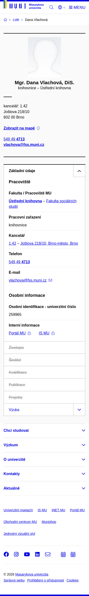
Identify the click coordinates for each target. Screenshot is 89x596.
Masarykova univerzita (31, 574)
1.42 (12, 243)
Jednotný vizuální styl (19, 534)
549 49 (14, 139)
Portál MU (20, 333)
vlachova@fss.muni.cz (24, 145)
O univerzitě (14, 459)
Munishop (49, 522)
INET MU (58, 510)
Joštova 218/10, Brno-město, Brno (49, 243)
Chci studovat (16, 430)
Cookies (73, 580)
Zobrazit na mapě (22, 128)
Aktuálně (12, 488)
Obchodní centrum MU (20, 522)
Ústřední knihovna (25, 201)
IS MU (46, 333)
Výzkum (11, 445)
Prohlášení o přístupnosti (45, 580)
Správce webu (14, 580)
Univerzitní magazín (18, 510)
